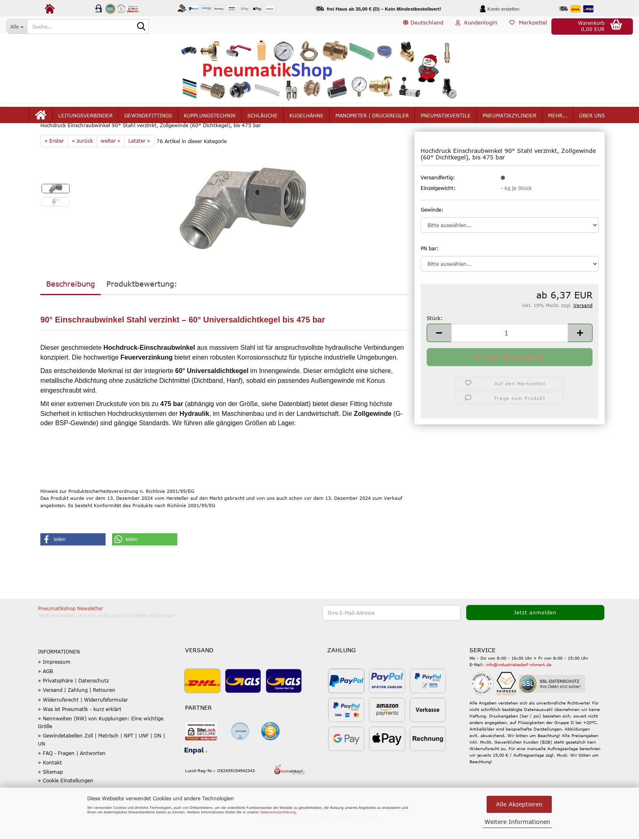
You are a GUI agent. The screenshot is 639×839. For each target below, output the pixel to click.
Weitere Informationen (517, 821)
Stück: (435, 337)
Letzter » (139, 160)
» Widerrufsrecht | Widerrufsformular (83, 719)
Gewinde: (432, 229)
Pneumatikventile (446, 119)
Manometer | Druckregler (372, 119)
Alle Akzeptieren (519, 804)
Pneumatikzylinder (509, 119)
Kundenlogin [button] (476, 26)
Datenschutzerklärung (278, 812)
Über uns (592, 119)
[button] (423, 26)
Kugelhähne (306, 119)
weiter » (111, 160)
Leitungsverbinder (85, 119)
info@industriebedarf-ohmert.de (518, 684)
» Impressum (54, 681)
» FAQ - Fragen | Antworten (72, 772)
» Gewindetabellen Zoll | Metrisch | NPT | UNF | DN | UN (101, 759)
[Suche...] (16, 26)
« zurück (82, 160)
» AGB (45, 690)
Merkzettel (528, 26)
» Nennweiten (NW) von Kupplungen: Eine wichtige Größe (100, 741)
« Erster (54, 160)
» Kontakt (50, 782)
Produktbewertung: (141, 303)
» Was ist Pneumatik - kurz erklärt (79, 728)
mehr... (557, 119)
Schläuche (262, 119)
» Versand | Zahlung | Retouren (76, 709)
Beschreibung (70, 303)
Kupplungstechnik (210, 119)
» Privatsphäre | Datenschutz (73, 700)
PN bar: (429, 267)
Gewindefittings (148, 119)
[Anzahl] (509, 352)
